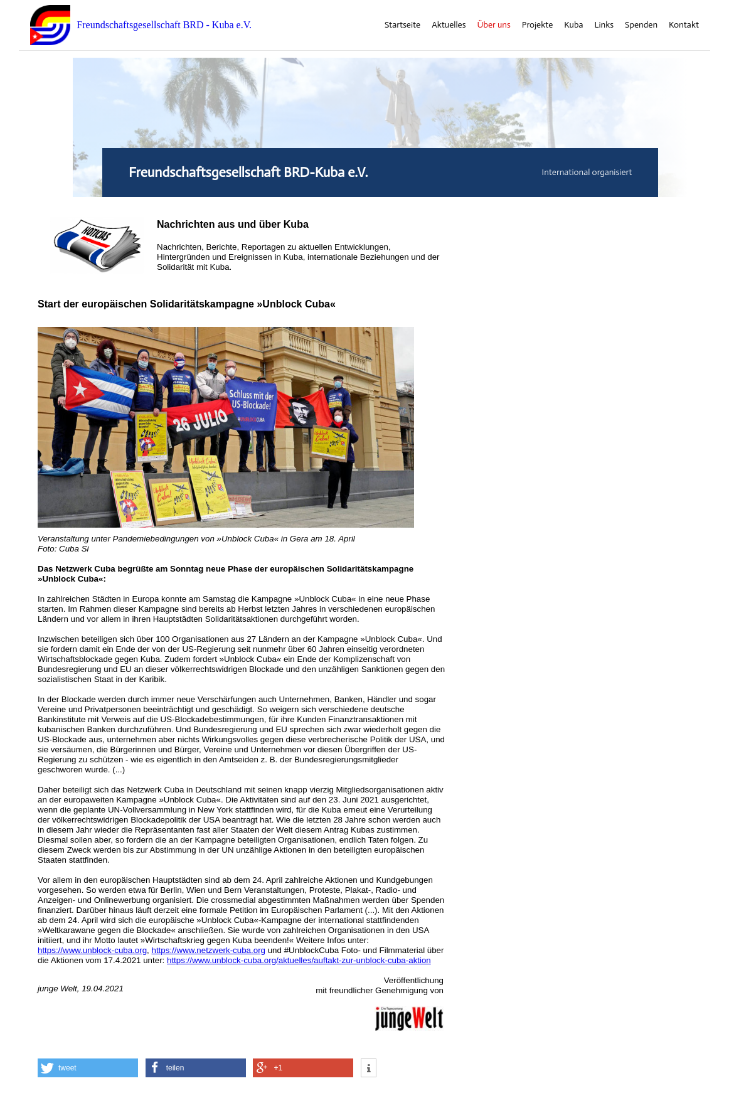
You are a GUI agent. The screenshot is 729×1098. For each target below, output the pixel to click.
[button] (88, 1067)
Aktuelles (449, 25)
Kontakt (684, 25)
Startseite (402, 25)
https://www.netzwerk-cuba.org (209, 950)
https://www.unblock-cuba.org (92, 950)
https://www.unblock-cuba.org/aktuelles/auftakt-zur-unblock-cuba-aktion (299, 960)
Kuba (573, 25)
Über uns (494, 25)
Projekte (537, 25)
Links (604, 25)
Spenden (641, 25)
